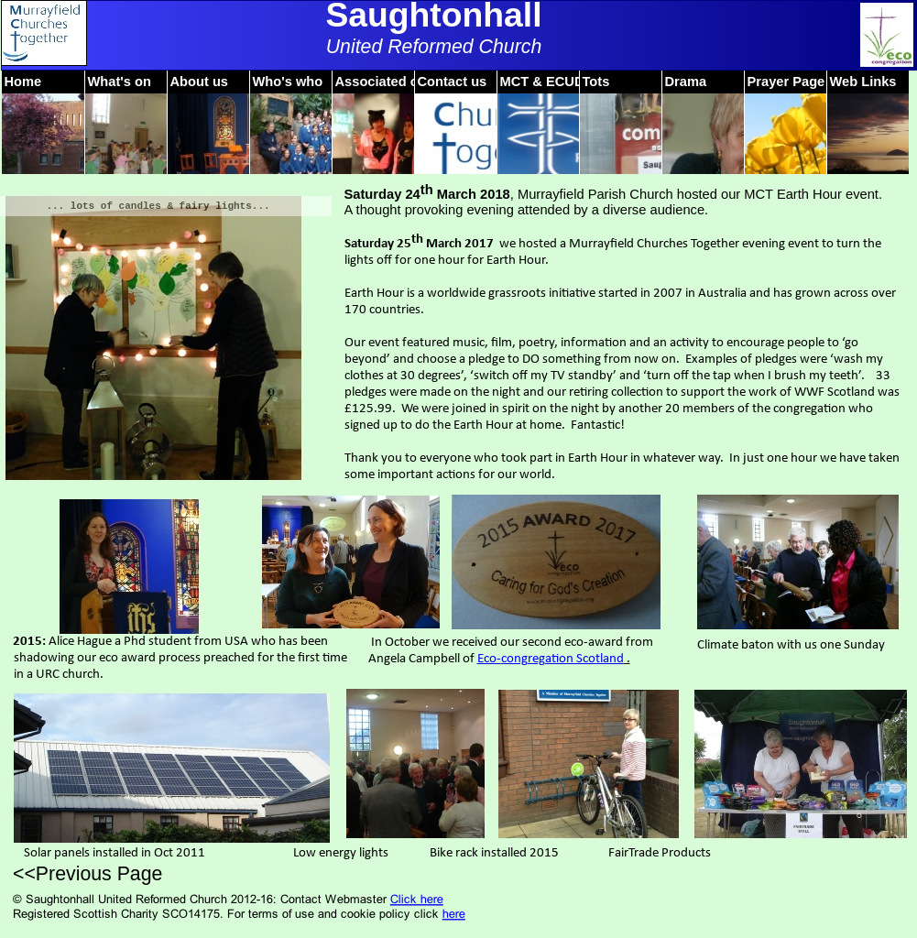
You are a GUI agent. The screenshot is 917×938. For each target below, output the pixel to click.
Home (23, 81)
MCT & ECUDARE (556, 81)
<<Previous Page (87, 874)
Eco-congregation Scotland (550, 659)
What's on (119, 81)
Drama (686, 81)
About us (199, 81)
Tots (596, 81)
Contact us (452, 81)
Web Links (863, 81)
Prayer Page (786, 81)
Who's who (288, 81)
